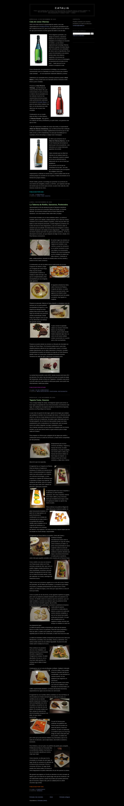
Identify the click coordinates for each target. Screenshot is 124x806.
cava (42, 196)
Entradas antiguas (65, 797)
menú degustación (43, 391)
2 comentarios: (40, 194)
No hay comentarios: (42, 390)
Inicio (51, 797)
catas (38, 196)
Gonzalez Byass (41, 102)
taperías (39, 790)
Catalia (62, 8)
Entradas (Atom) (42, 800)
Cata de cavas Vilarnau (39, 22)
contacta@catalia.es (78, 25)
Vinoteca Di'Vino (44, 26)
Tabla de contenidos (78, 35)
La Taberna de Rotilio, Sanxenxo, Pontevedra (49, 205)
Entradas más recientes (36, 797)
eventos (47, 196)
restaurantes (62, 391)
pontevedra (53, 391)
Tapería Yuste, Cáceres (39, 400)
